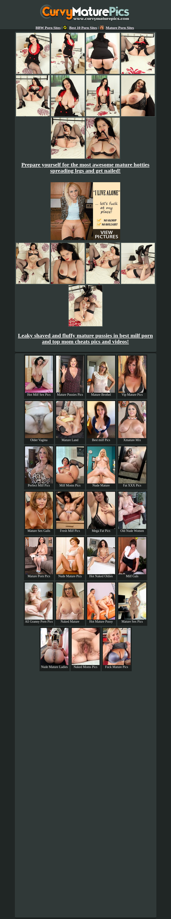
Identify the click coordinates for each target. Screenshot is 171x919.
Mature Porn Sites (117, 28)
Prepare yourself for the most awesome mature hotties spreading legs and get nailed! (85, 168)
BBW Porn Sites (48, 28)
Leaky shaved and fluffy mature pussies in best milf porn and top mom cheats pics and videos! (85, 338)
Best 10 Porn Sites (80, 28)
